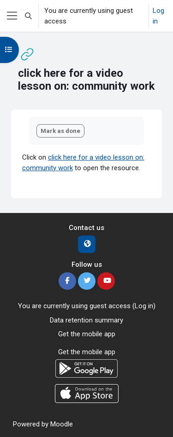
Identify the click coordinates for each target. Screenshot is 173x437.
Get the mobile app (86, 334)
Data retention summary (86, 320)
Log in (158, 15)
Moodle (61, 424)
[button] (28, 16)
